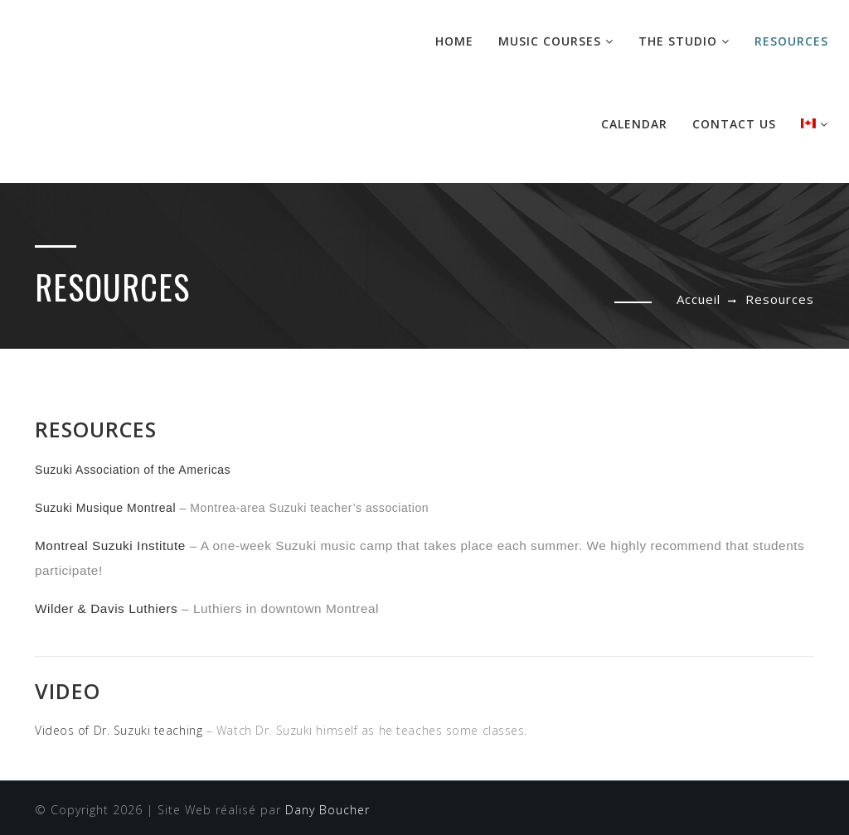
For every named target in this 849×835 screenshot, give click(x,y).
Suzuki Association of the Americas (132, 469)
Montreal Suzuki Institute (110, 545)
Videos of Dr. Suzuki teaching (118, 730)
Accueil (698, 299)
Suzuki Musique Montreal (105, 507)
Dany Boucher (327, 810)
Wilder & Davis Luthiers (106, 608)
